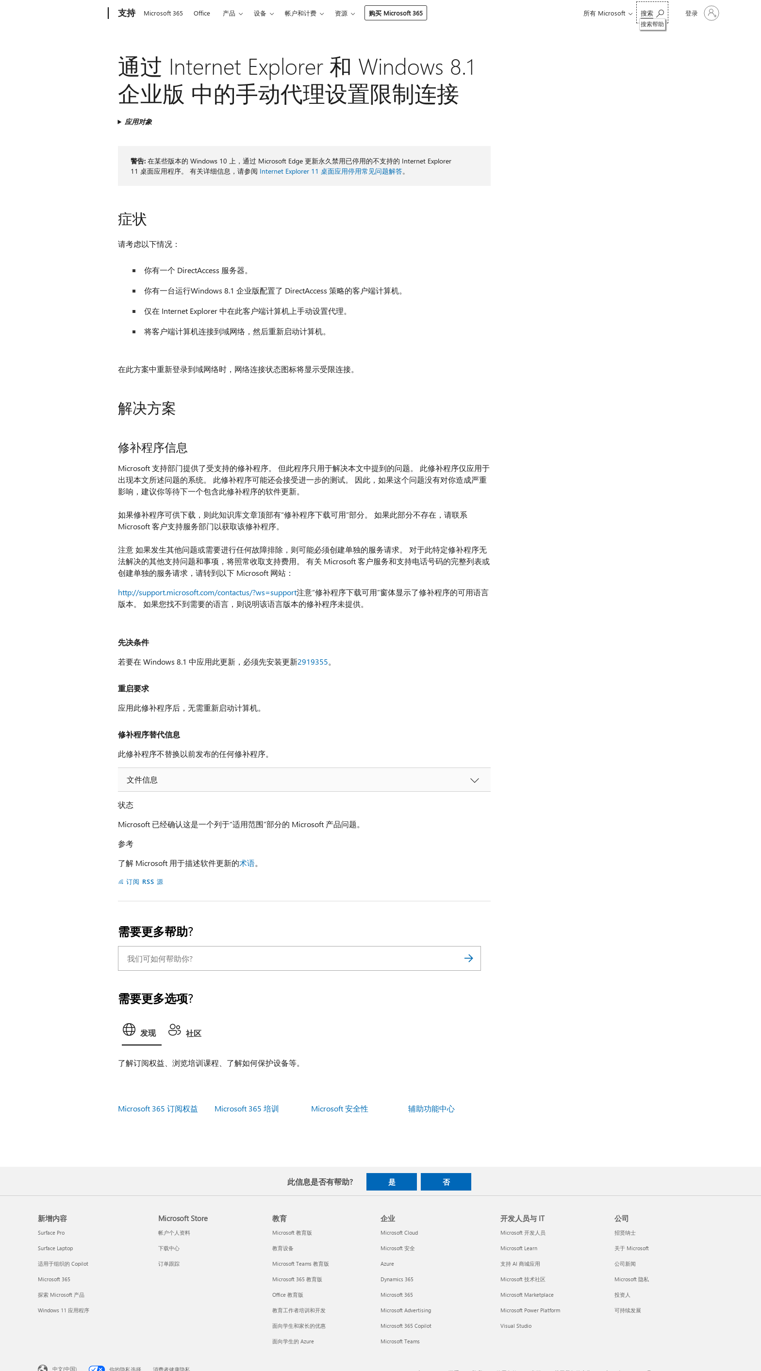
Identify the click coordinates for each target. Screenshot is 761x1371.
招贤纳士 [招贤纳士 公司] (625, 1232)
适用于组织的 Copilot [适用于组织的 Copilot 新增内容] (63, 1263)
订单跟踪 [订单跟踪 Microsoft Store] (169, 1263)
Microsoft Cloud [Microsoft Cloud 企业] (399, 1232)
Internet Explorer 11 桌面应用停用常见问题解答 (331, 171)
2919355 (313, 661)
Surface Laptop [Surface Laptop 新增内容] (55, 1248)
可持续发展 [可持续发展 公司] (627, 1310)
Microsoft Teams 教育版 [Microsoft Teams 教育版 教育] (300, 1263)
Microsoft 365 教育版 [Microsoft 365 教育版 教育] (297, 1279)
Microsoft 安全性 (339, 1108)
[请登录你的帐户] (701, 13)
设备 (260, 13)
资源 (341, 13)
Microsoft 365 (163, 13)
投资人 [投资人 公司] (622, 1294)
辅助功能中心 (431, 1108)
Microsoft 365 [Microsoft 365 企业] (396, 1294)
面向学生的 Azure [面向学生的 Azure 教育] (293, 1341)
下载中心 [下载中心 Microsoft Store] (169, 1248)
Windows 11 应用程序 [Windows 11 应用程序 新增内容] (63, 1310)
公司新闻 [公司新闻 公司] (625, 1263)
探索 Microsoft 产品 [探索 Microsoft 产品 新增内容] (61, 1294)
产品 (229, 13)
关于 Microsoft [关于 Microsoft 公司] (631, 1248)
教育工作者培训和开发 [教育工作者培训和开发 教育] (299, 1310)
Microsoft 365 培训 (247, 1108)
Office (202, 13)
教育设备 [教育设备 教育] (283, 1248)
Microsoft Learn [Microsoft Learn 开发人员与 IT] (518, 1248)
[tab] (142, 1032)
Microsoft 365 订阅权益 (158, 1108)
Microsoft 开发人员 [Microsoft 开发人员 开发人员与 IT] (523, 1232)
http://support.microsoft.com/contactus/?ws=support (207, 592)
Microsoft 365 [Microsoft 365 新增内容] (54, 1279)
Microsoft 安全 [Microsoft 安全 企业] (397, 1248)
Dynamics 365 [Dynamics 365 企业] (397, 1279)
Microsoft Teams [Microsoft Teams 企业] (400, 1341)
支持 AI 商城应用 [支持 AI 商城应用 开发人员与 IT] (520, 1263)
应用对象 (138, 121)
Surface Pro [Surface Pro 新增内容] (51, 1232)
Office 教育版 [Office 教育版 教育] (287, 1294)
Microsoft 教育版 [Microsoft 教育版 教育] (292, 1232)
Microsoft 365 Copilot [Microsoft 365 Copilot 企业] (405, 1325)
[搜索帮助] (652, 12)
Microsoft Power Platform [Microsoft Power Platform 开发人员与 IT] (530, 1310)
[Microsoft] (71, 13)
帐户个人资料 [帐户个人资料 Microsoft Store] (174, 1232)
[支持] (125, 13)
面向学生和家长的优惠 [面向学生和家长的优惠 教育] (299, 1325)
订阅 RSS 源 (145, 881)
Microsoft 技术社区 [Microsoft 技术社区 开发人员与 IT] (523, 1279)
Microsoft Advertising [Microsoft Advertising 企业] (405, 1310)
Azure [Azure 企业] (387, 1263)
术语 (247, 863)
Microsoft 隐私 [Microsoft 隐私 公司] (631, 1279)
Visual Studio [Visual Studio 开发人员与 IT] (515, 1325)
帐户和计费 (300, 13)
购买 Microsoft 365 (396, 13)
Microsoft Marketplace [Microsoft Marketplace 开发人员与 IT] (527, 1294)
